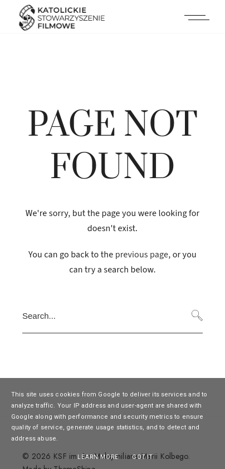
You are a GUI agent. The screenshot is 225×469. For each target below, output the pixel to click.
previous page (142, 254)
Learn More (98, 457)
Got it (142, 457)
